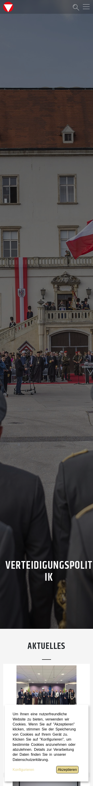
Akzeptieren (67, 770)
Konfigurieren (23, 770)
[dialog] (46, 743)
